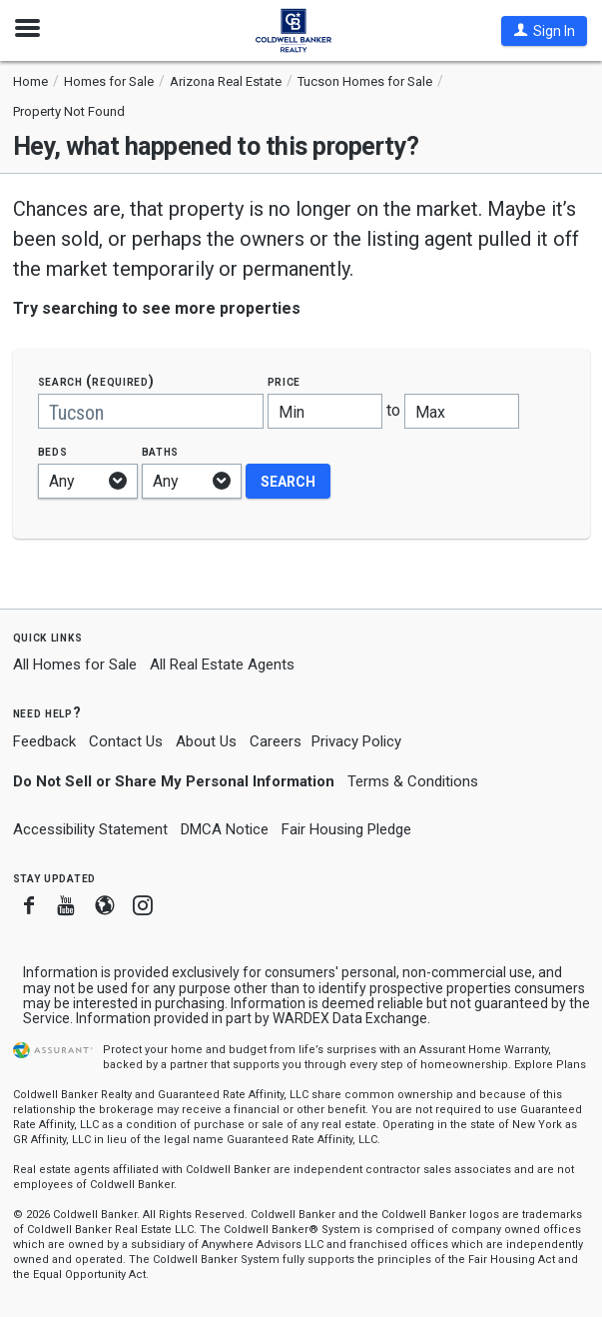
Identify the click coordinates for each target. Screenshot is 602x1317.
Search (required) (96, 381)
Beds (53, 451)
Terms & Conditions (412, 781)
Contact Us (126, 741)
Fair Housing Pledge (346, 829)
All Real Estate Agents (222, 664)
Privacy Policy (356, 741)
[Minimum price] (325, 411)
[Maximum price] (461, 411)
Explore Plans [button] (550, 1064)
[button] (544, 31)
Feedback (44, 741)
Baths (161, 451)
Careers (275, 741)
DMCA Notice (225, 829)
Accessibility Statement (90, 829)
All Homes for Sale (75, 664)
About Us (206, 741)
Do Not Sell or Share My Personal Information (173, 781)
